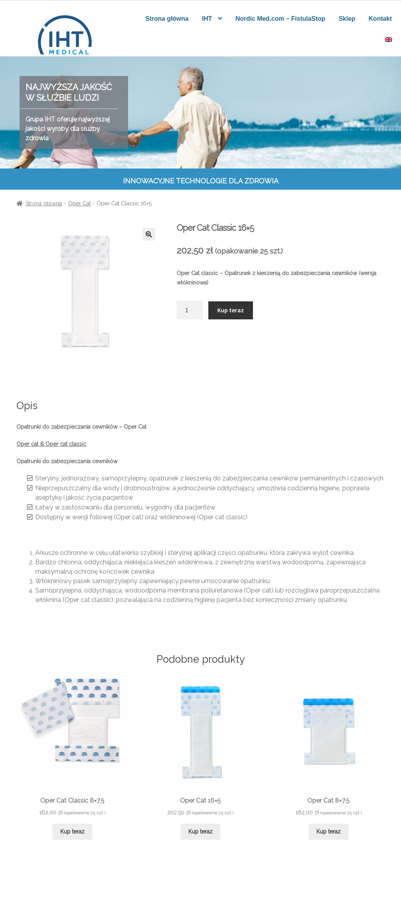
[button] (149, 234)
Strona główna (166, 18)
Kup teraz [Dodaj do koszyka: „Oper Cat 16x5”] (200, 831)
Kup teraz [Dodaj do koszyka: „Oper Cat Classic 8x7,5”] (72, 831)
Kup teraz (230, 310)
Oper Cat (79, 203)
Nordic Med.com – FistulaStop (280, 18)
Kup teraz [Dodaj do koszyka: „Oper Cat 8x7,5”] (328, 831)
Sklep (347, 18)
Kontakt (380, 18)
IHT (207, 18)
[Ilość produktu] (190, 310)
